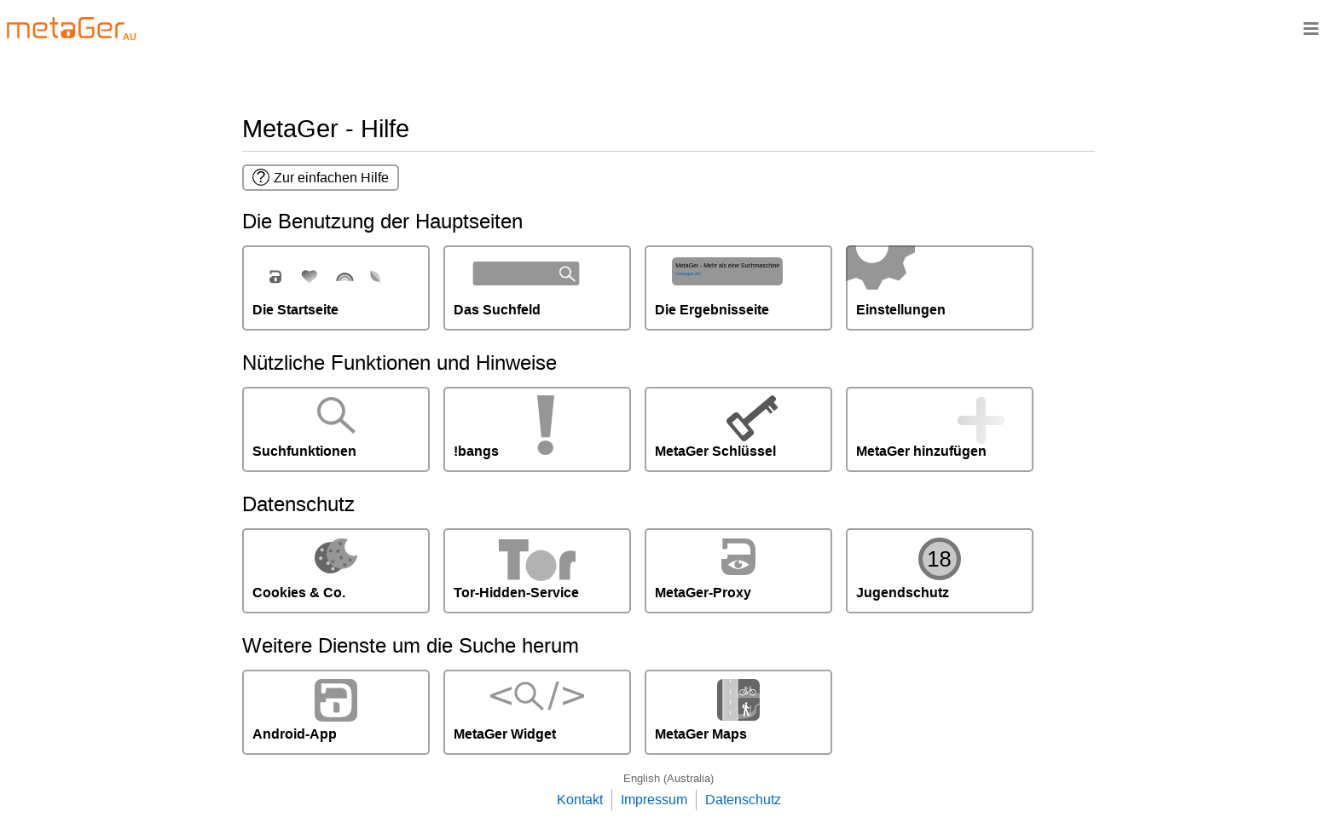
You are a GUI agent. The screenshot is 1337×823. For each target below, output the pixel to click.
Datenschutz (743, 799)
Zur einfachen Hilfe (320, 177)
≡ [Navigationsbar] (1311, 27)
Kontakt (580, 799)
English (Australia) (668, 778)
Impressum (654, 799)
